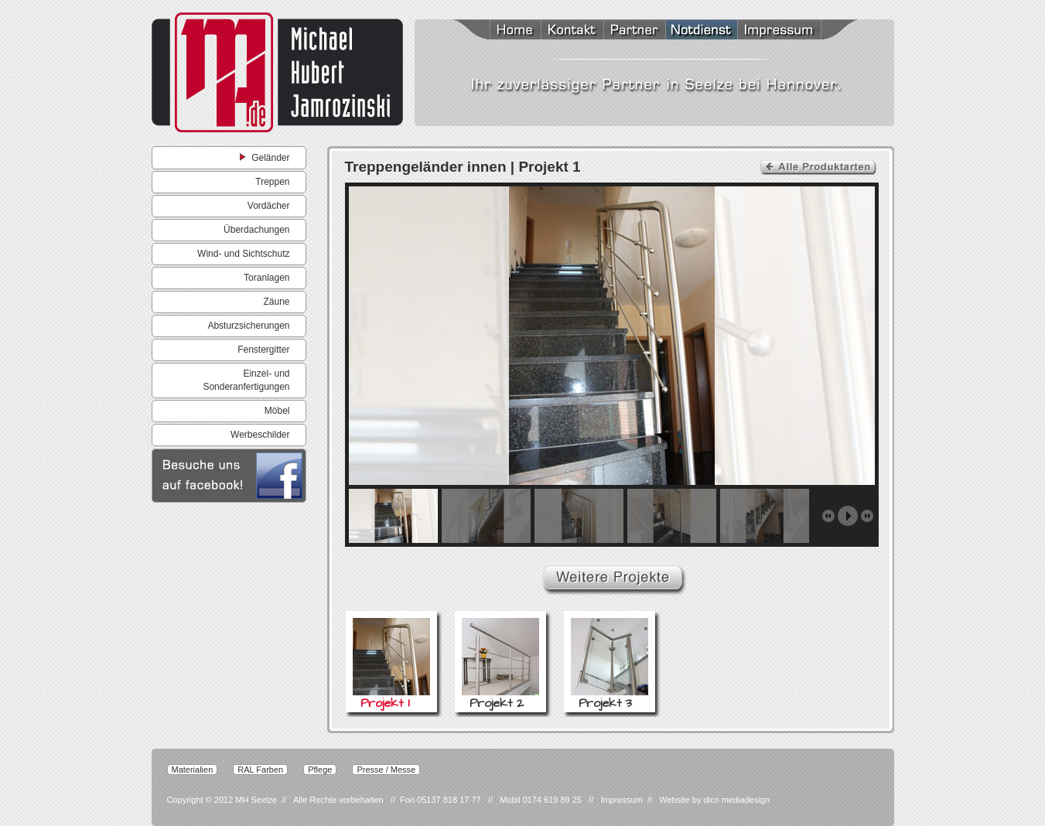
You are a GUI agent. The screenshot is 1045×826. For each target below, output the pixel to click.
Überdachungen (256, 229)
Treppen (272, 181)
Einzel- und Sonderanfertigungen (246, 380)
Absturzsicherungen (248, 325)
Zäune (276, 301)
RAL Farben (260, 769)
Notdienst (701, 31)
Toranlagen (266, 277)
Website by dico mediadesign (714, 799)
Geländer (264, 157)
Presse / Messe (386, 769)
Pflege (320, 769)
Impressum (797, 31)
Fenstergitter (263, 349)
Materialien (192, 769)
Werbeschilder (260, 434)
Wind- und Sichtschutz (243, 253)
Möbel (277, 410)
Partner (634, 31)
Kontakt (572, 31)
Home (496, 31)
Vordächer (269, 205)
